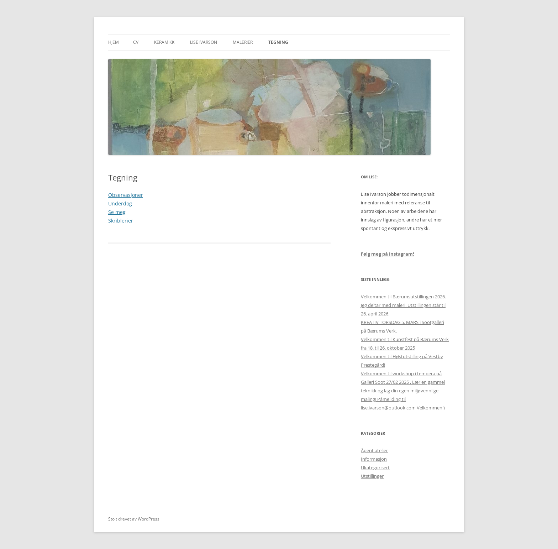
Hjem (113, 42)
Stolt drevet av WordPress (133, 519)
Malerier (243, 42)
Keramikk (164, 42)
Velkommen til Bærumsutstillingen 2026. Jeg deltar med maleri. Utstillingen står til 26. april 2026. (403, 305)
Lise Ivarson (203, 42)
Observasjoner (125, 195)
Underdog (120, 203)
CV (135, 42)
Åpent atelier (374, 450)
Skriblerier (120, 220)
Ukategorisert (375, 467)
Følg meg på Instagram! (387, 254)
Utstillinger (372, 476)
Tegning (278, 42)
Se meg (117, 212)
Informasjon (374, 459)
